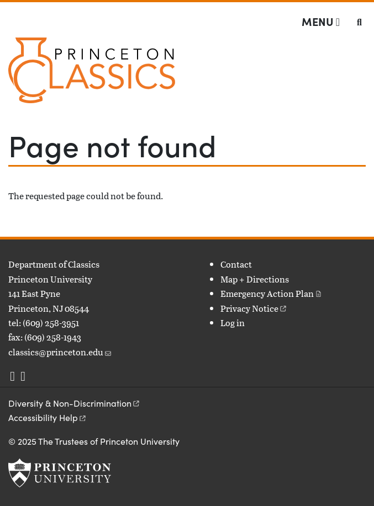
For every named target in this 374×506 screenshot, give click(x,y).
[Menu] (320, 21)
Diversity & (74, 403)
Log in (232, 322)
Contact (236, 264)
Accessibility (47, 417)
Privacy (254, 308)
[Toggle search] (359, 22)
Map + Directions (254, 279)
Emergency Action (271, 293)
